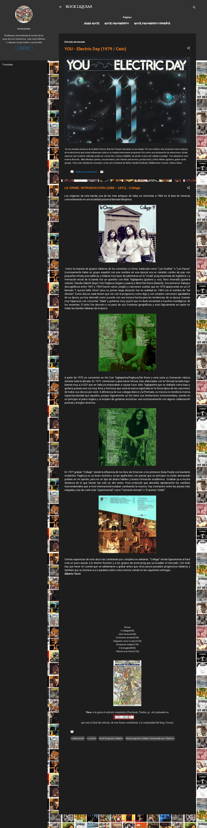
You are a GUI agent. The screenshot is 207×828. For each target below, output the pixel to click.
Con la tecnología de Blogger (127, 820)
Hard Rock (91, 23)
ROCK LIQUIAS (79, 6)
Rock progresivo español (152, 23)
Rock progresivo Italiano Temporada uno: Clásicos (150, 738)
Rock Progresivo (117, 23)
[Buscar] (194, 7)
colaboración (78, 738)
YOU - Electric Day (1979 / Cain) (95, 48)
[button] (188, 48)
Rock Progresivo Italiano (110, 738)
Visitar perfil (24, 48)
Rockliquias (23, 29)
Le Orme (92, 738)
